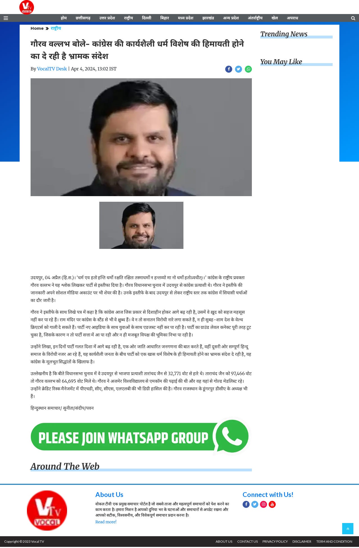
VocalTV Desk (52, 70)
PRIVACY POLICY (274, 542)
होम (64, 19)
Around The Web (65, 467)
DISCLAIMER (301, 542)
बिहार (164, 19)
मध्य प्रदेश (185, 19)
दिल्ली (146, 19)
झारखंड (208, 19)
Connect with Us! (269, 495)
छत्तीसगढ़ (83, 19)
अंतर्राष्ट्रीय (255, 19)
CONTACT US (246, 542)
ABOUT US (222, 542)
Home (37, 29)
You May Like (281, 63)
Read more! (105, 523)
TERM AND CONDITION (334, 542)
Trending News (283, 35)
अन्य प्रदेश (231, 19)
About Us (109, 495)
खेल (274, 19)
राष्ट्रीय (128, 19)
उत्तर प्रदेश (107, 19)
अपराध (292, 19)
